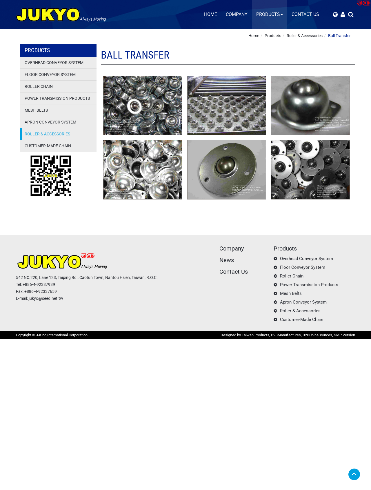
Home (210, 14)
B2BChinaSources (317, 335)
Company (237, 14)
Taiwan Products (255, 335)
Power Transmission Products (57, 98)
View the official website (45, 394)
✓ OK (145, 487)
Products (269, 14)
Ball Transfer (339, 35)
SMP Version (344, 335)
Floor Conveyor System (50, 74)
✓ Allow (7, 353)
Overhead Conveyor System (54, 62)
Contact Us (305, 14)
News (226, 260)
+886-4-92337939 (39, 284)
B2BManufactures (286, 335)
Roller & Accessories (305, 35)
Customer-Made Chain (48, 146)
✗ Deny (6, 359)
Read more (11, 394)
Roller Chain (39, 86)
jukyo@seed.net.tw (46, 298)
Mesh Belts (36, 110)
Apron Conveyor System (50, 122)
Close (5, 342)
